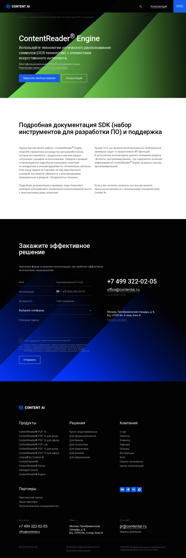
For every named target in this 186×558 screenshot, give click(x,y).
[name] (36, 282)
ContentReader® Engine (39, 17)
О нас (123, 431)
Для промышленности (82, 436)
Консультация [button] (159, 6)
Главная (23, 17)
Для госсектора (78, 444)
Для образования (79, 457)
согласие (33, 341)
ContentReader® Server (32, 465)
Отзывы (125, 448)
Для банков (76, 440)
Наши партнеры (28, 501)
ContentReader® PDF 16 (32, 431)
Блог (122, 457)
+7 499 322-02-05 (132, 281)
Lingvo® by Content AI (31, 457)
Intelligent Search (28, 470)
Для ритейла (76, 453)
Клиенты (125, 440)
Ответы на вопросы (131, 461)
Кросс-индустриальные (83, 431)
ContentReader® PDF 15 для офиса (39, 453)
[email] (74, 282)
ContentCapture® (28, 461)
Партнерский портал (31, 497)
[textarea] (55, 327)
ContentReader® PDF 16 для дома (38, 436)
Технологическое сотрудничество (39, 506)
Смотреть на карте (117, 320)
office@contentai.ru (123, 290)
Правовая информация (78, 550)
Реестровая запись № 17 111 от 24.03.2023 (43, 67)
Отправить (29, 359)
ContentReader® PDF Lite (33, 444)
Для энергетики (78, 448)
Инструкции (127, 453)
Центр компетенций (131, 465)
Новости (125, 436)
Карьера (125, 444)
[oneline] (36, 292)
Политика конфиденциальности (83, 547)
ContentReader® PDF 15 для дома (38, 448)
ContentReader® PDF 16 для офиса (39, 440)
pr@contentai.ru (133, 526)
